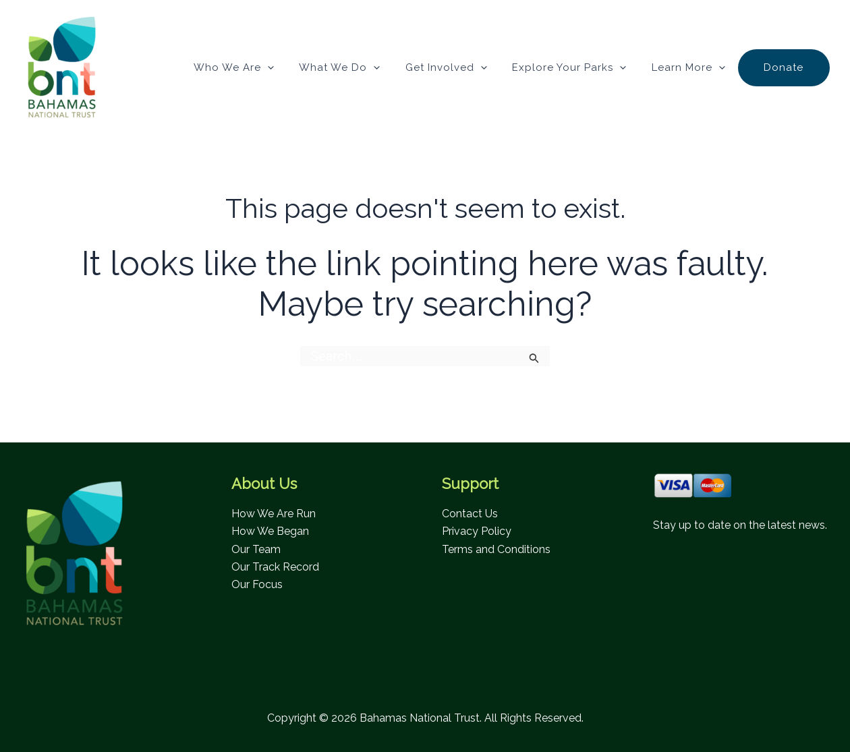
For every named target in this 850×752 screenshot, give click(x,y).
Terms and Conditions (496, 549)
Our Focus (257, 584)
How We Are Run (273, 513)
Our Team (256, 549)
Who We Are (261, 67)
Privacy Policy (476, 531)
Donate (786, 67)
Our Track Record (275, 566)
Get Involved (464, 67)
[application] (295, 67)
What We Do (362, 67)
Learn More (696, 67)
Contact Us (470, 513)
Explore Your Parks (582, 67)
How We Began (270, 531)
